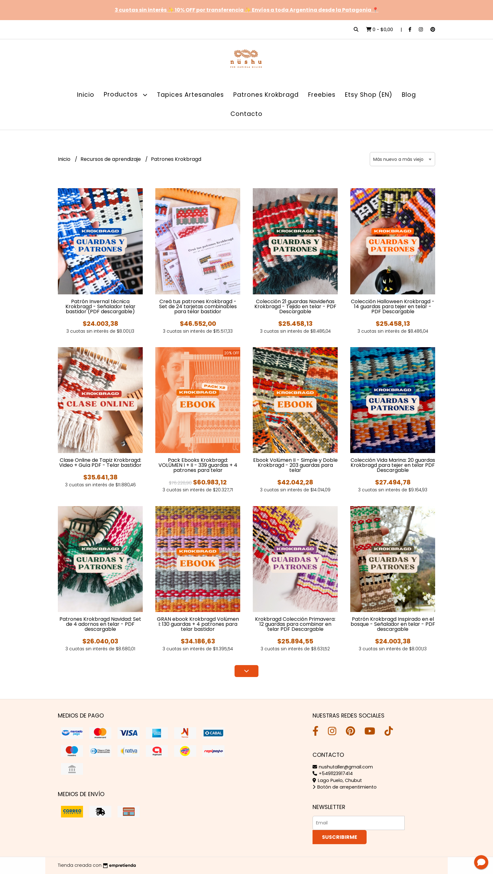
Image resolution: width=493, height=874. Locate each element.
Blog (409, 94)
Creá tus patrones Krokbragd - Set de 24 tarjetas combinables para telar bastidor (198, 306)
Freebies (321, 94)
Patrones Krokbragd (266, 94)
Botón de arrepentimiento (345, 787)
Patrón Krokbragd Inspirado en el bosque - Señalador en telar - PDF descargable (393, 624)
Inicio (85, 94)
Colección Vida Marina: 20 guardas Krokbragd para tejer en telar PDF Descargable (393, 465)
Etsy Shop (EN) (368, 94)
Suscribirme (339, 837)
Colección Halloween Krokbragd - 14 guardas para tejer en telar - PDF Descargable (393, 306)
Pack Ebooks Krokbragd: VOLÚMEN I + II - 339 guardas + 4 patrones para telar (197, 465)
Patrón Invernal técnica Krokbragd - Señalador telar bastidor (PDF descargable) (100, 306)
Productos (125, 94)
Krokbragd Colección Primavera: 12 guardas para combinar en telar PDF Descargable (295, 624)
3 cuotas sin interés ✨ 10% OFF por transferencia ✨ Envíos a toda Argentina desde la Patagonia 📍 (247, 10)
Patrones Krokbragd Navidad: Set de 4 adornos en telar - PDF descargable (100, 624)
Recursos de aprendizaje (111, 159)
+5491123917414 (333, 773)
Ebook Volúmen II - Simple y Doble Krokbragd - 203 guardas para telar (295, 465)
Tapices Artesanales (190, 94)
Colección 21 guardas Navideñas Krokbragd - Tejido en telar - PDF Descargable (295, 306)
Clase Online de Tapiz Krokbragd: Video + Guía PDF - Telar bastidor (100, 462)
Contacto (246, 114)
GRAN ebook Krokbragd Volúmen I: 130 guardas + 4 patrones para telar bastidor (198, 624)
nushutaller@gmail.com (343, 767)
